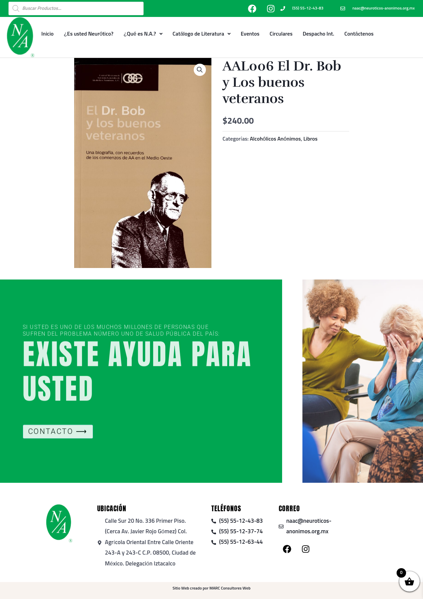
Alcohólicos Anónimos (275, 139)
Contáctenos (359, 34)
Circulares (281, 34)
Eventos (250, 34)
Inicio (47, 34)
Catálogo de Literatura (202, 34)
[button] (200, 70)
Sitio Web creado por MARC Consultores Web (211, 588)
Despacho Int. (318, 34)
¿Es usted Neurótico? (88, 34)
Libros (310, 139)
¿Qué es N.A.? (143, 34)
